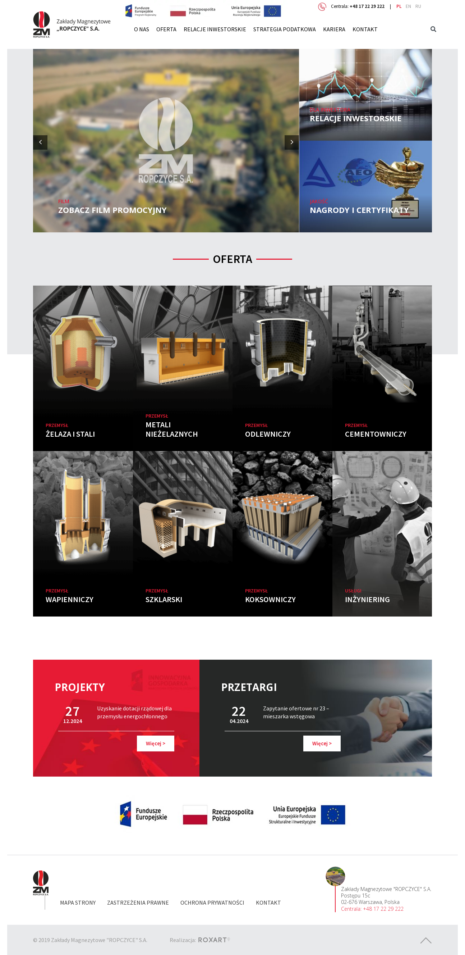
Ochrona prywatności (212, 902)
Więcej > (155, 743)
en (408, 6)
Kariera (334, 29)
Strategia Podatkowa (284, 29)
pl (398, 6)
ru (418, 6)
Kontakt (365, 29)
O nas (141, 29)
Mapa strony (78, 902)
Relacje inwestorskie (215, 29)
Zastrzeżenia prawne (138, 902)
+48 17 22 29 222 (367, 6)
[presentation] (40, 142)
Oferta (166, 29)
